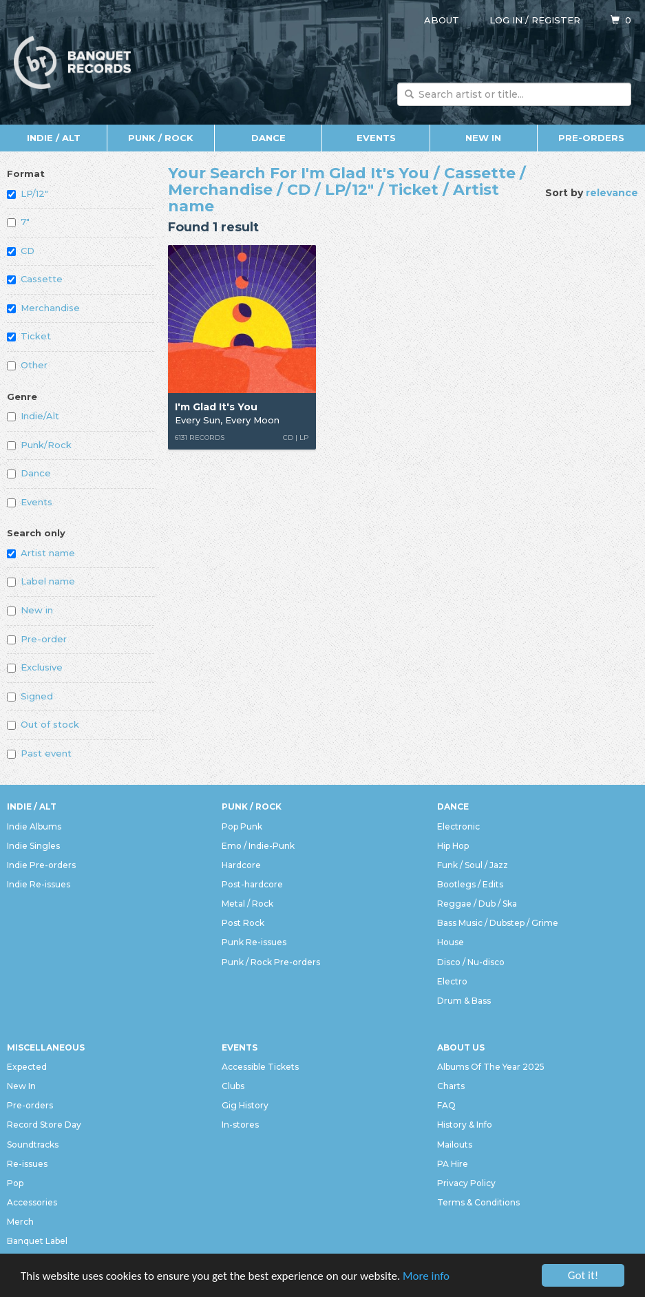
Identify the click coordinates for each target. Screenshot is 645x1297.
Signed (30, 696)
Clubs (233, 1086)
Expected (27, 1067)
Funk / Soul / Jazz (472, 865)
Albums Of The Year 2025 (490, 1067)
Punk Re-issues (254, 942)
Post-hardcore (252, 884)
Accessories (32, 1202)
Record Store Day (44, 1124)
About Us (461, 1047)
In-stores (240, 1124)
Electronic (458, 826)
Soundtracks (33, 1144)
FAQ (446, 1105)
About (441, 19)
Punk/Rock (39, 444)
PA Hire (452, 1164)
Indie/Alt (33, 415)
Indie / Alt (54, 137)
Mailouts (454, 1144)
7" (18, 221)
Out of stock (43, 724)
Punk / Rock (160, 137)
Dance (268, 137)
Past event (39, 753)
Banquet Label (37, 1241)
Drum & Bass (464, 1000)
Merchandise (43, 307)
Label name (41, 581)
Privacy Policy (466, 1183)
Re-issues (27, 1164)
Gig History (245, 1105)
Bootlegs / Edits (470, 884)
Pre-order (37, 638)
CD (20, 250)
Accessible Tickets (260, 1067)
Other (27, 364)
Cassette (35, 278)
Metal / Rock (247, 903)
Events (376, 137)
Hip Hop (453, 846)
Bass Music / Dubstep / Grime (497, 923)
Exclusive (35, 667)
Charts (451, 1086)
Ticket (29, 335)
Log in (505, 19)
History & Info (464, 1124)
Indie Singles (33, 846)
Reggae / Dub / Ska (477, 903)
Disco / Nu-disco (471, 962)
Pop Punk (242, 826)
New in (30, 609)
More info (426, 1276)
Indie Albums (34, 826)
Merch (20, 1221)
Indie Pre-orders (41, 865)
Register (555, 19)
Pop (15, 1183)
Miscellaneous (46, 1047)
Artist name (41, 552)
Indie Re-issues (38, 884)
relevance (612, 193)
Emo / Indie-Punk (258, 846)
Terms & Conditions (478, 1202)
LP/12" (27, 193)
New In (483, 137)
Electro (452, 981)
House (450, 942)
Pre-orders (591, 137)
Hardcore (241, 865)
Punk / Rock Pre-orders (271, 962)
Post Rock (243, 923)
